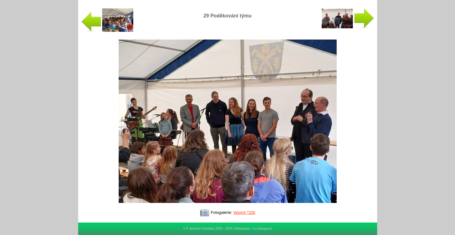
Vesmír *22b (244, 212)
